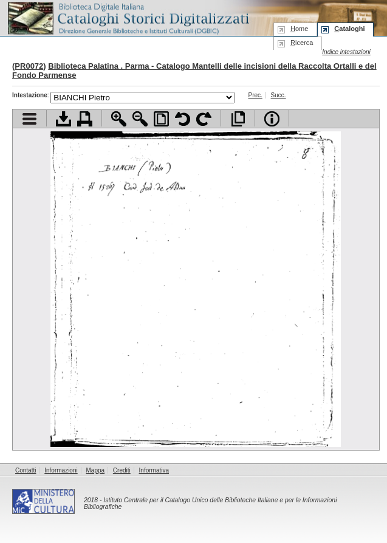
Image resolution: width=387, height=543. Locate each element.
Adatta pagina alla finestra (161, 118)
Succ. (278, 95)
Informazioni (60, 470)
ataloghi (349, 28)
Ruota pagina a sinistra (182, 118)
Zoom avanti (118, 118)
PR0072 (29, 66)
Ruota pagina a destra (203, 118)
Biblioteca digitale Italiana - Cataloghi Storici (127, 17)
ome (299, 28)
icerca (301, 42)
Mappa (95, 470)
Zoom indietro (140, 118)
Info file (271, 118)
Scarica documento (63, 118)
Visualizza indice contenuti (29, 118)
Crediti (122, 470)
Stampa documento (84, 118)
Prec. (255, 95)
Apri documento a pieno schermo (237, 118)
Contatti (25, 470)
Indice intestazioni (346, 52)
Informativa (154, 470)
